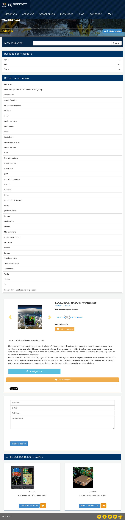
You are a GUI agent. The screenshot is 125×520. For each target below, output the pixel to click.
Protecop (8, 242)
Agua (6, 59)
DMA (6, 174)
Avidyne (7, 110)
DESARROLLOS (47, 14)
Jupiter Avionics (10, 211)
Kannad (7, 216)
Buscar (116, 43)
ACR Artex (8, 84)
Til (5, 284)
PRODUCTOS (66, 14)
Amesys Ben (9, 95)
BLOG (81, 14)
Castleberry (9, 137)
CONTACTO (96, 14)
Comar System (10, 147)
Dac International (11, 158)
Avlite (6, 116)
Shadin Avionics (10, 258)
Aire (5, 64)
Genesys (7, 190)
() (110, 14)
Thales (7, 279)
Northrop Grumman (12, 237)
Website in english (112, 31)
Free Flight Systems (12, 179)
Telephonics (9, 269)
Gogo (6, 195)
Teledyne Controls (11, 263)
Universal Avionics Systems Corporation (20, 290)
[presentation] (31, 436)
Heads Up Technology (13, 200)
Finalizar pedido (19, 443)
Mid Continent (10, 232)
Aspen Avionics (10, 100)
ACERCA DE (28, 14)
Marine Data (9, 221)
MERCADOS (11, 14)
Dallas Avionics (10, 163)
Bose (6, 132)
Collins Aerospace (11, 142)
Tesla (6, 274)
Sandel (7, 248)
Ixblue (7, 205)
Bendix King (9, 126)
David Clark (8, 168)
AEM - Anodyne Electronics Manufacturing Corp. (23, 89)
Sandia (7, 253)
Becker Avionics (10, 121)
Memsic (7, 226)
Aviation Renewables (12, 105)
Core (6, 153)
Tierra (6, 69)
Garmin (7, 184)
